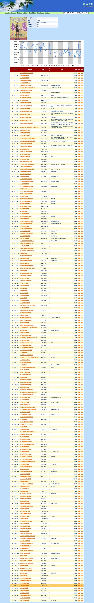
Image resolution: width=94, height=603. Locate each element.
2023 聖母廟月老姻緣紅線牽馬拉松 (27, 407)
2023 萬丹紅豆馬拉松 (24, 429)
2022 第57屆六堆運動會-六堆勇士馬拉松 (29, 357)
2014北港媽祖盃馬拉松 (25, 82)
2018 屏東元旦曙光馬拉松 (25, 216)
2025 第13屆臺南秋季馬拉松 (26, 568)
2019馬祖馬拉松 (23, 288)
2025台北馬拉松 (23, 575)
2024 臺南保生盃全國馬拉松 (26, 434)
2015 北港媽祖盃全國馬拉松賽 (26, 123)
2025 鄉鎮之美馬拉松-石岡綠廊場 (27, 536)
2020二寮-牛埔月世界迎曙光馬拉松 (27, 305)
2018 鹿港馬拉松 (23, 253)
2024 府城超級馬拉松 (24, 464)
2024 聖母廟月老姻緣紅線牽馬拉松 (27, 461)
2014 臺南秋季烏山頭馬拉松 (26, 90)
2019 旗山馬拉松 (23, 298)
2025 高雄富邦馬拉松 (24, 501)
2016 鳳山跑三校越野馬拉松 (26, 151)
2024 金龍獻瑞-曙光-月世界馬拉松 (27, 431)
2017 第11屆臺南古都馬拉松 (26, 188)
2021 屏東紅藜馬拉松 (24, 340)
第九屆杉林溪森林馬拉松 (25, 374)
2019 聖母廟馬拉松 (24, 283)
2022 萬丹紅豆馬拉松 (24, 387)
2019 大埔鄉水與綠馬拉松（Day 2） (28, 268)
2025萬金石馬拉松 (24, 518)
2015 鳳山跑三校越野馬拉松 (26, 111)
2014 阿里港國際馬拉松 (25, 92)
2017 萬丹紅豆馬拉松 (24, 213)
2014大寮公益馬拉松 (24, 95)
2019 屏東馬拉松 (23, 290)
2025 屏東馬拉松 (23, 573)
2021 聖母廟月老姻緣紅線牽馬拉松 (27, 367)
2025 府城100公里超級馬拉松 (26, 543)
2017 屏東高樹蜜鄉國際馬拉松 (26, 181)
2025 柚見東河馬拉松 (24, 516)
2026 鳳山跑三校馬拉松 (25, 598)
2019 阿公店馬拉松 (24, 293)
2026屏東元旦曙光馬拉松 (25, 580)
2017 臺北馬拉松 (23, 211)
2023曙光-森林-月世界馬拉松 (26, 389)
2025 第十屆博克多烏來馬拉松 (26, 550)
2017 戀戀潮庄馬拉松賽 (25, 203)
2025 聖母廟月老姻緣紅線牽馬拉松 (27, 538)
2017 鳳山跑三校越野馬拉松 (26, 193)
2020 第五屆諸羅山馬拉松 (25, 335)
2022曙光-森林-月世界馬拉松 (26, 355)
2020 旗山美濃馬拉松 (24, 332)
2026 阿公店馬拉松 (24, 588)
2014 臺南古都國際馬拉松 (25, 80)
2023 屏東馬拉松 (23, 419)
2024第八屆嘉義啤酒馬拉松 (26, 466)
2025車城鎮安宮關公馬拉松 (26, 521)
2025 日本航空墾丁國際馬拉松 (26, 563)
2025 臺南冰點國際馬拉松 (25, 498)
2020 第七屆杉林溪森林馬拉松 (26, 325)
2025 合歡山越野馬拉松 (25, 540)
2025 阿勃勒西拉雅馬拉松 (25, 528)
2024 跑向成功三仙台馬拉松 (26, 471)
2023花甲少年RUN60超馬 (25, 414)
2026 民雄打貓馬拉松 (24, 583)
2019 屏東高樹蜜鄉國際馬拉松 (26, 265)
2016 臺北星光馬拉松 (24, 159)
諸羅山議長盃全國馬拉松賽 (26, 161)
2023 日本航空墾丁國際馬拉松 (26, 417)
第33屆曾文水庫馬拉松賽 (25, 174)
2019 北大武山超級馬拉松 (25, 280)
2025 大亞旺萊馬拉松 (24, 523)
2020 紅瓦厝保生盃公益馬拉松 (26, 310)
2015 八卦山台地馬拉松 (25, 114)
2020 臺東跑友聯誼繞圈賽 (25, 317)
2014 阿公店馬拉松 (24, 100)
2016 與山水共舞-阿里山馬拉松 (27, 164)
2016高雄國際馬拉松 (24, 149)
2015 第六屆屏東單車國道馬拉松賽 (27, 138)
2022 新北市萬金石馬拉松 (25, 362)
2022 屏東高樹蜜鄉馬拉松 (25, 384)
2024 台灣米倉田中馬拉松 (25, 478)
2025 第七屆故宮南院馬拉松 (26, 570)
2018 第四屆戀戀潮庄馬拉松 (26, 255)
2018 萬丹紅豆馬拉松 (24, 258)
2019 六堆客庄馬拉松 (24, 285)
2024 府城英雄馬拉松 (24, 436)
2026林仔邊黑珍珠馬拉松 (25, 595)
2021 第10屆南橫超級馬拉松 (26, 342)
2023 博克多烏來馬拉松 (25, 412)
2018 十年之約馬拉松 (24, 238)
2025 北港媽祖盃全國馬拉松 (26, 560)
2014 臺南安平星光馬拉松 (25, 85)
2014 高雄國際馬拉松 (24, 78)
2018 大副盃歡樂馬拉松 (25, 236)
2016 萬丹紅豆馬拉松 (24, 176)
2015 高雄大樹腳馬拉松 (25, 108)
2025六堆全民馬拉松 (24, 508)
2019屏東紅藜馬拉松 (24, 263)
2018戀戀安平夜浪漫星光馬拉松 (27, 240)
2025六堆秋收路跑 (24, 565)
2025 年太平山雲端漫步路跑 (26, 533)
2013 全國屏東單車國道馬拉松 (26, 73)
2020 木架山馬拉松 (24, 315)
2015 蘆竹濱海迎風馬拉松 (25, 117)
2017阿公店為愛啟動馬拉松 (26, 201)
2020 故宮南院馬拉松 (24, 322)
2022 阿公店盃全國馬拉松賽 (26, 382)
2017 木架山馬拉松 (24, 196)
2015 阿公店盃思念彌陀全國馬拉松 (27, 141)
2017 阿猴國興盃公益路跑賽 (26, 179)
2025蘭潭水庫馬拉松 (24, 548)
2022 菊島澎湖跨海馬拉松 (25, 379)
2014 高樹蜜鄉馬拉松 (24, 75)
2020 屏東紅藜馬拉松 (24, 307)
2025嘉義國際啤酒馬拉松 (25, 545)
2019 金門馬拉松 (23, 270)
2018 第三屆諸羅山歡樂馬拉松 (26, 248)
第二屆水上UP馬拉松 (24, 469)
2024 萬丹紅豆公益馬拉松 (25, 496)
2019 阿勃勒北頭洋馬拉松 (25, 275)
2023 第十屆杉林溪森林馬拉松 (26, 421)
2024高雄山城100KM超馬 (25, 493)
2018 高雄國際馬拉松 (24, 226)
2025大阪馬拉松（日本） (25, 511)
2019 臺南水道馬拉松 (24, 278)
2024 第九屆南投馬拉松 (25, 474)
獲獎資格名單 (40, 12)
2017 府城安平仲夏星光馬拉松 (26, 198)
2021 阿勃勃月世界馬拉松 (25, 345)
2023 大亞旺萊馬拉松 (24, 399)
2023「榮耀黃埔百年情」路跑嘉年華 (28, 409)
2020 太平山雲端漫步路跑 (25, 320)
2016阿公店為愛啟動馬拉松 (26, 166)
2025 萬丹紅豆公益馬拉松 (25, 578)
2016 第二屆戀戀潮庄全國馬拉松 (27, 169)
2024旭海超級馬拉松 (24, 451)
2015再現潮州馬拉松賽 (25, 135)
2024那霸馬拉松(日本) (25, 486)
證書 (79, 73)
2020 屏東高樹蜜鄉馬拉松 (25, 312)
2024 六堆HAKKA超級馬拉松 (26, 483)
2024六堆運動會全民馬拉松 (26, 441)
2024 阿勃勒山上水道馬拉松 (26, 456)
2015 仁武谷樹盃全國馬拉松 (26, 143)
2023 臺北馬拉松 (23, 426)
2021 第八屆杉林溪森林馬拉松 (26, 347)
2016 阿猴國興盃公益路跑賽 (26, 146)
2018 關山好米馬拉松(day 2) (26, 243)
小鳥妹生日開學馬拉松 (25, 404)
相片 (82, 73)
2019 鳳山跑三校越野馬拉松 (26, 273)
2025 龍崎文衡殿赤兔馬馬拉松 (26, 558)
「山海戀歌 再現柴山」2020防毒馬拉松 (28, 327)
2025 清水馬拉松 (23, 555)
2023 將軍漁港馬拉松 (24, 402)
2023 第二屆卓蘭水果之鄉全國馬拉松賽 (28, 392)
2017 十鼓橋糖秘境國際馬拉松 (26, 186)
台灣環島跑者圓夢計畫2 (25, 503)
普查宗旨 (19, 12)
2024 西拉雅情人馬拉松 (25, 439)
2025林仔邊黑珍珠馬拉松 (25, 513)
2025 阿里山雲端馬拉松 (25, 526)
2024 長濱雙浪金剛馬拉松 (25, 454)
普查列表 (7, 12)
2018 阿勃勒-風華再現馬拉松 (26, 233)
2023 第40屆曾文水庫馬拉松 (26, 424)
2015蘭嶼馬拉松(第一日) (25, 120)
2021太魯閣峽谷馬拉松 (25, 359)
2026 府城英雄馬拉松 (24, 590)
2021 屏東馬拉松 (23, 352)
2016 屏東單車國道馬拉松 (25, 171)
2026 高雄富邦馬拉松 (24, 585)
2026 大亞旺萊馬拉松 (24, 600)
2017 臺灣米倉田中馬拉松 (25, 206)
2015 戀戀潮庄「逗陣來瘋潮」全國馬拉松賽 (29, 127)
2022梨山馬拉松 (23, 364)
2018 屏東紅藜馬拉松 (24, 218)
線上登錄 (13, 12)
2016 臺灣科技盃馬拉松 (25, 154)
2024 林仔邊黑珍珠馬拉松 (25, 449)
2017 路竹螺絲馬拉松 (24, 208)
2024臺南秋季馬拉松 (24, 481)
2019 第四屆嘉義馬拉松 (25, 302)
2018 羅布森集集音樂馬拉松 (26, 260)
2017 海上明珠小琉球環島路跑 (26, 191)
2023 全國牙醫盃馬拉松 (25, 397)
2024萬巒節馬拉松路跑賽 (25, 476)
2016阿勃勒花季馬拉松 (25, 156)
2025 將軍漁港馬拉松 (24, 531)
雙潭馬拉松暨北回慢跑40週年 (26, 506)
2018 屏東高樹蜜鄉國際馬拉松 (26, 221)
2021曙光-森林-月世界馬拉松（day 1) (28, 337)
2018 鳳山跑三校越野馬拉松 (26, 228)
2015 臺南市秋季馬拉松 (25, 132)
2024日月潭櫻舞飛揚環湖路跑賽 (27, 444)
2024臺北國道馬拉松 (24, 446)
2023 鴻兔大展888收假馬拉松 (26, 394)
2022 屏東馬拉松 (23, 377)
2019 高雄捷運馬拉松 (24, 295)
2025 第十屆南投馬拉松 (25, 553)
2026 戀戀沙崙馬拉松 (24, 593)
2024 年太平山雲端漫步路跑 (26, 459)
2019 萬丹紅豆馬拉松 (24, 300)
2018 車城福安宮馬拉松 (25, 231)
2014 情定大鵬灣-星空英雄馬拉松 (27, 87)
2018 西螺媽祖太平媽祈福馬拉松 (27, 250)
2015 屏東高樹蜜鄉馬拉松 (25, 102)
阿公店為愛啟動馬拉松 (25, 130)
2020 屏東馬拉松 (23, 330)
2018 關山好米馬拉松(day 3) (26, 245)
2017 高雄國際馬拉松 (24, 183)
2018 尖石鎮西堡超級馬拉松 (26, 223)
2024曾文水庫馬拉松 (24, 488)
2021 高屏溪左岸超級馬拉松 (26, 350)
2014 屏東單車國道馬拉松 (25, 97)
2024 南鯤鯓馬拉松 (24, 491)
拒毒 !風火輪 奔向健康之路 (26, 105)
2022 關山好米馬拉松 (24, 369)
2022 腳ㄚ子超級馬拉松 (25, 372)
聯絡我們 (47, 12)
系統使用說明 (32, 12)
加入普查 (25, 12)
